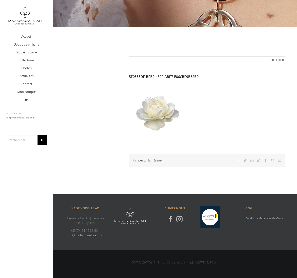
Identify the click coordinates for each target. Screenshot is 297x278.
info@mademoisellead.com (20, 117)
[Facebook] (170, 219)
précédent (278, 60)
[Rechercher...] (22, 140)
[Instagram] (179, 219)
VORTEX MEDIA (205, 262)
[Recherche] (42, 140)
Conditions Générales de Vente (264, 218)
